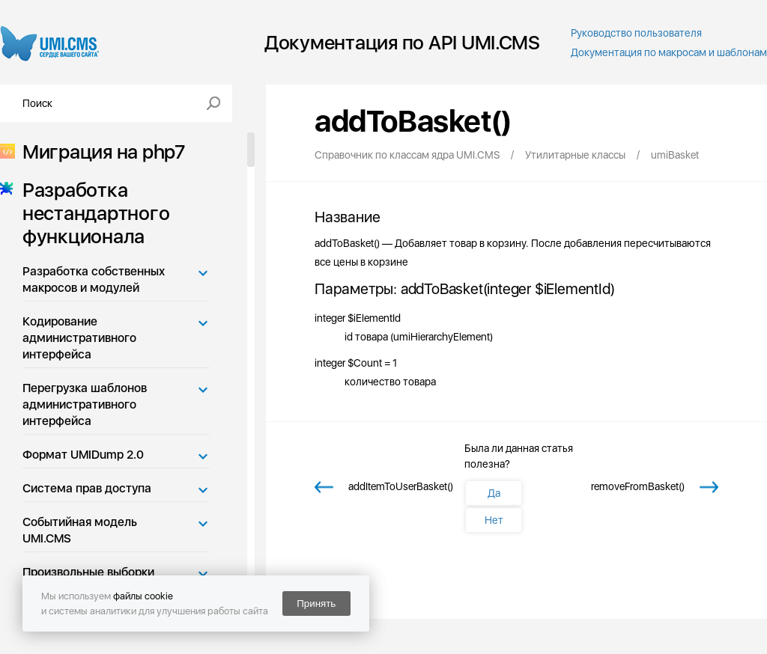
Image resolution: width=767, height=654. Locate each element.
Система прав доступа (86, 488)
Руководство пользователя (636, 33)
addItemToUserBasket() (400, 486)
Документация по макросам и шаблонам (669, 52)
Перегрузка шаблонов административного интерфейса (84, 404)
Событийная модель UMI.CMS (79, 530)
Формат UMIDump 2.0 (83, 454)
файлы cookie (143, 596)
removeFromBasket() (638, 486)
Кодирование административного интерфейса (79, 337)
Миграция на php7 (99, 151)
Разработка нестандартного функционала (91, 213)
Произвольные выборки (88, 572)
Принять (316, 603)
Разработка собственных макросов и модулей (93, 279)
